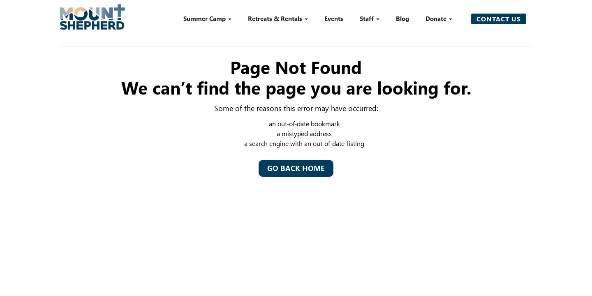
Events (333, 18)
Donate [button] (439, 18)
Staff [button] (369, 18)
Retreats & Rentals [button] (278, 18)
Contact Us (498, 18)
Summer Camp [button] (207, 18)
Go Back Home (296, 168)
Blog (402, 18)
